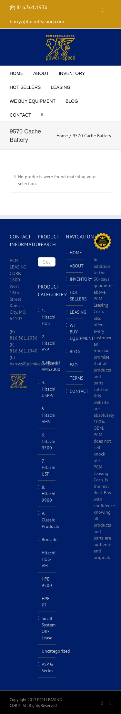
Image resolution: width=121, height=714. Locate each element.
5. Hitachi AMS (48, 415)
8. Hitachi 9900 (48, 493)
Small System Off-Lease (48, 628)
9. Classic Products (50, 519)
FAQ (74, 365)
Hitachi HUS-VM (48, 559)
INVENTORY (75, 279)
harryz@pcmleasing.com (37, 21)
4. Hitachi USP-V (48, 389)
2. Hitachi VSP (48, 343)
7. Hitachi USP (48, 467)
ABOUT (75, 266)
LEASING (75, 312)
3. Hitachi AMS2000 (51, 366)
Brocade (49, 539)
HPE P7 (46, 602)
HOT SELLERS (75, 295)
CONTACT (75, 391)
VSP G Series (47, 667)
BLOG (75, 351)
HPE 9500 (47, 582)
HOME (75, 253)
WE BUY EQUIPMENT (75, 331)
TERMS (75, 378)
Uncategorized (56, 651)
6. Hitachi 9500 (48, 441)
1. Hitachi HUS (48, 317)
